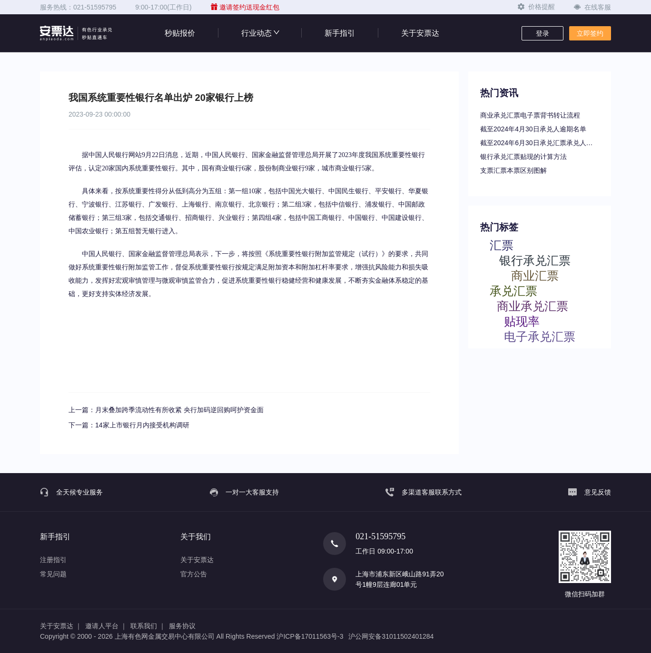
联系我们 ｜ (148, 626)
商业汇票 (535, 275)
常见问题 (53, 574)
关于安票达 (420, 33)
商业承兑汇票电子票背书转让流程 (530, 115)
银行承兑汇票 (535, 260)
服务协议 (182, 626)
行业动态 (259, 33)
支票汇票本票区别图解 (513, 170)
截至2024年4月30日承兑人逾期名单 (533, 129)
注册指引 (53, 560)
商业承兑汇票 (532, 305)
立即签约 (590, 33)
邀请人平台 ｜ (106, 626)
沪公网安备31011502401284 (391, 636)
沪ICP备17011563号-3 (309, 636)
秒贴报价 (180, 33)
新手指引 (340, 33)
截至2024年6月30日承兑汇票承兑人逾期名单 (539, 143)
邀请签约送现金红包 (245, 7)
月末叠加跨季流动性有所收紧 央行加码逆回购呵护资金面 (179, 410)
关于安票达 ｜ (61, 626)
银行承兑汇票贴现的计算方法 (523, 156)
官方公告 (193, 574)
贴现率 (522, 321)
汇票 (501, 244)
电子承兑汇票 (539, 336)
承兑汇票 (513, 290)
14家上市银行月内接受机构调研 (142, 425)
